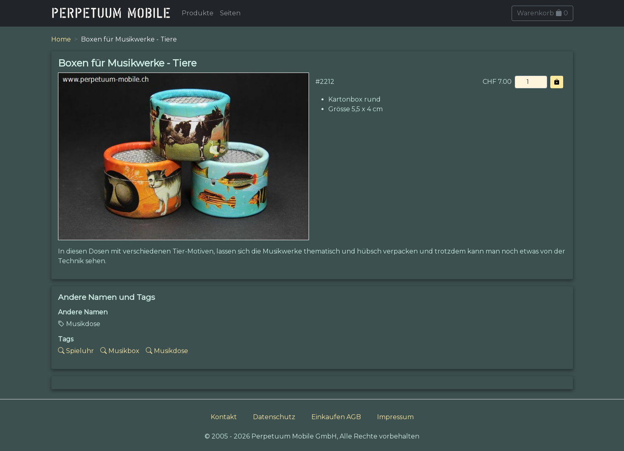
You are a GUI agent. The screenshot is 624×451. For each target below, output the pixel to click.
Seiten (230, 13)
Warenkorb (542, 13)
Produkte (198, 13)
